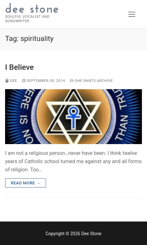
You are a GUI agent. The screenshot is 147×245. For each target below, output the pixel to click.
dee (11, 80)
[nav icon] (132, 14)
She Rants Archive (91, 80)
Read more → (25, 183)
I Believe (19, 67)
